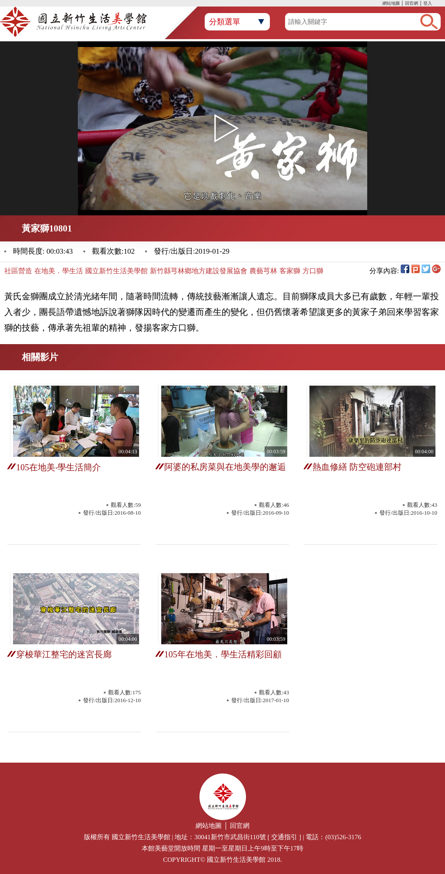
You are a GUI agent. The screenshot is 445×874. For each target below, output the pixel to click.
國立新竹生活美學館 (116, 271)
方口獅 (312, 271)
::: (380, 4)
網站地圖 (391, 3)
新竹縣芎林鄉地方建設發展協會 (198, 271)
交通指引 (284, 837)
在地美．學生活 (58, 271)
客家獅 (289, 271)
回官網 (411, 3)
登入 (427, 3)
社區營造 (18, 271)
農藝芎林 (263, 271)
